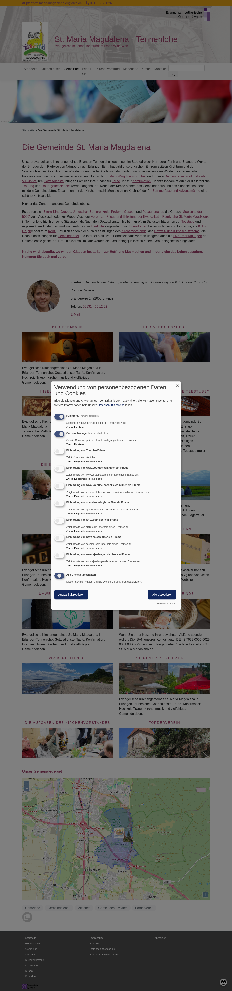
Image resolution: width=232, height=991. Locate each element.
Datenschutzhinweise (111, 405)
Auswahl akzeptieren (71, 594)
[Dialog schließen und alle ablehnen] (178, 384)
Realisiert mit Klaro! (166, 603)
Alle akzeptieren (162, 594)
